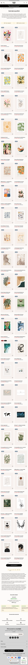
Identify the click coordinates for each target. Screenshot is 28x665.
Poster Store (16, 662)
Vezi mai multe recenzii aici (14, 614)
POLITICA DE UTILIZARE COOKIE (20, 653)
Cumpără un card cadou (14, 650)
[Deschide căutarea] (4, 3)
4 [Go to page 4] (15, 569)
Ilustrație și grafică (10, 8)
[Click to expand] (14, 641)
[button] (24, 660)
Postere (5, 8)
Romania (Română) (14, 660)
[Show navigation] (1, 3)
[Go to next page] (19, 570)
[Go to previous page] (8, 570)
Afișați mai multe (14, 565)
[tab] (24, 2)
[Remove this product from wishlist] (12, 42)
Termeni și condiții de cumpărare (8, 653)
